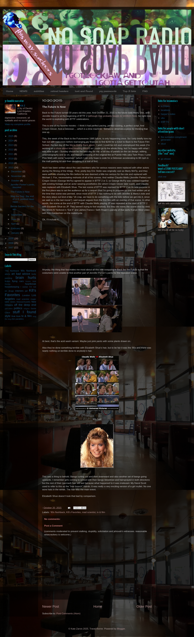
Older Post (144, 606)
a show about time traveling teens (71, 148)
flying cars (18, 281)
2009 (11, 238)
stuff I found (24, 312)
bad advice (23, 273)
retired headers (59, 91)
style (7, 315)
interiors (19, 291)
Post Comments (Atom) (68, 613)
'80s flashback (57, 512)
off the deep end (25, 304)
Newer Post (50, 606)
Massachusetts (23, 302)
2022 (11, 149)
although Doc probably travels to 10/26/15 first (112, 116)
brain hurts (26, 277)
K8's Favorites (73, 512)
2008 (11, 243)
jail (26, 291)
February (16, 228)
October (15, 180)
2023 (11, 145)
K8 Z (22, 105)
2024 (11, 140)
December (16, 171)
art (13, 273)
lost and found (84, 91)
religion (27, 309)
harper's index (168, 114)
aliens (7, 274)
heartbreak (30, 284)
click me (162, 176)
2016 (11, 163)
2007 (11, 247)
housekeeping (12, 287)
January (15, 233)
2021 (11, 154)
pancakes (9, 309)
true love (16, 316)
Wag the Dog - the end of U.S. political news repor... (22, 199)
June (14, 219)
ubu (163, 118)
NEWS (23, 91)
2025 (11, 136)
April (13, 223)
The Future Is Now (20, 192)
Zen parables (17, 319)
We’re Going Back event (81, 145)
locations (165, 110)
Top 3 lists (129, 91)
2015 (11, 167)
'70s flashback (12, 271)
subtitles (39, 91)
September (17, 215)
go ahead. (166, 159)
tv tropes (165, 106)
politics (18, 308)
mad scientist (89, 512)
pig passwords (107, 91)
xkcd (163, 143)
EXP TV (165, 122)
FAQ (144, 91)
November (16, 176)
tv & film (101, 512)
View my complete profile (17, 124)
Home (9, 91)
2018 (11, 158)
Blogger (121, 628)
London (26, 295)
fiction (7, 281)
